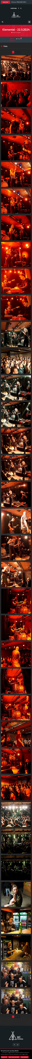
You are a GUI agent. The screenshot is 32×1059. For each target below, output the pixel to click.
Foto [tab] (12, 39)
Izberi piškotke (24, 1057)
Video (19, 39)
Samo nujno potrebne (14, 1057)
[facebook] (18, 8)
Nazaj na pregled (16, 32)
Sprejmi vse (4, 1057)
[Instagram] (20, 8)
